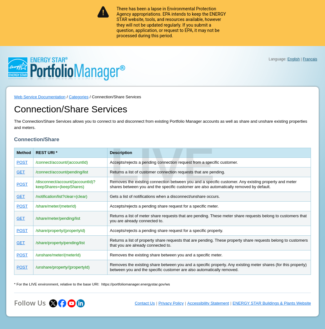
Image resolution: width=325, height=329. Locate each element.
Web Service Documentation (40, 97)
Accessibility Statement (208, 303)
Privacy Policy (171, 303)
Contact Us (145, 303)
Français (310, 59)
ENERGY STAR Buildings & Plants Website (271, 303)
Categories (78, 97)
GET (21, 172)
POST (22, 162)
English (294, 59)
